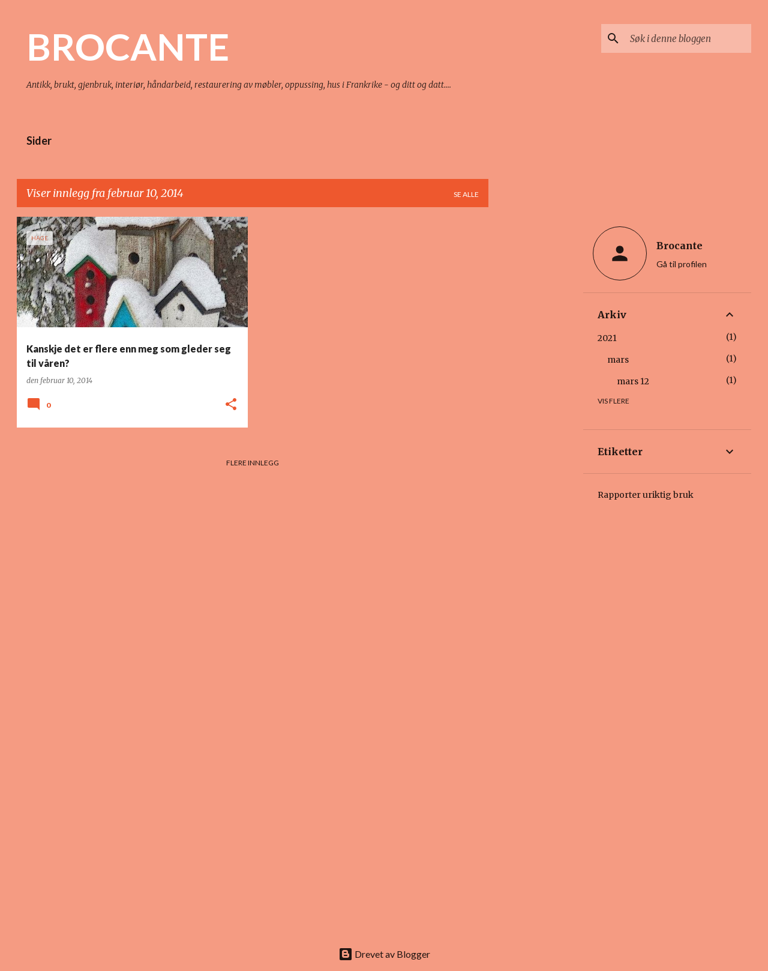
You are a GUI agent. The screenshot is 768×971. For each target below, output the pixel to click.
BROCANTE (127, 46)
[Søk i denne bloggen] (688, 38)
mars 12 (633, 381)
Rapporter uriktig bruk (646, 494)
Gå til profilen (681, 264)
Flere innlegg (252, 462)
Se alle (466, 194)
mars (618, 359)
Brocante (679, 246)
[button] (231, 405)
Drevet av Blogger (384, 954)
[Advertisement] (535, 397)
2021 (607, 338)
